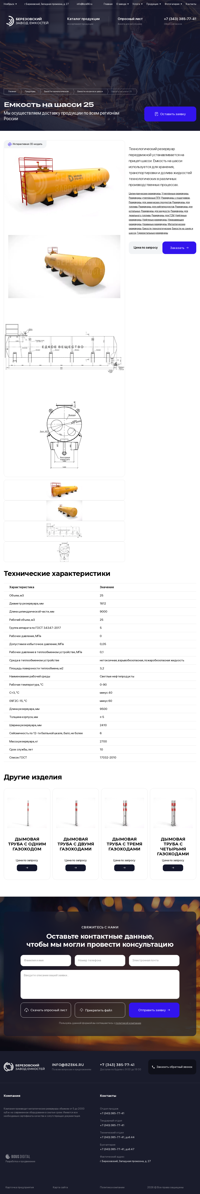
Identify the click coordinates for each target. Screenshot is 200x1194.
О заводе (121, 4)
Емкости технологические (56, 91)
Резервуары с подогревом (175, 197)
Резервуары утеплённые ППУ (144, 197)
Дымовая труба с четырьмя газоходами (173, 846)
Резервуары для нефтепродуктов (156, 206)
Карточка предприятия (20, 1187)
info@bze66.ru (84, 4)
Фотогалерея (172, 4)
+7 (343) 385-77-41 (180, 19)
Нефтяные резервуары (154, 219)
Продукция (152, 4)
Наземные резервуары (154, 224)
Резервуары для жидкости (155, 211)
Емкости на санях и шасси (90, 91)
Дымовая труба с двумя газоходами (75, 844)
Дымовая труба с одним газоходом (27, 844)
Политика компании (112, 1187)
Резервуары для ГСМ (163, 215)
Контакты (191, 4)
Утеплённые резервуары (175, 193)
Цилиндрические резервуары (145, 193)
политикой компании (128, 1022)
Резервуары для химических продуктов (150, 202)
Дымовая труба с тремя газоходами (124, 844)
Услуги (136, 4)
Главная (108, 4)
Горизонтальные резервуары (152, 233)
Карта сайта (60, 1187)
